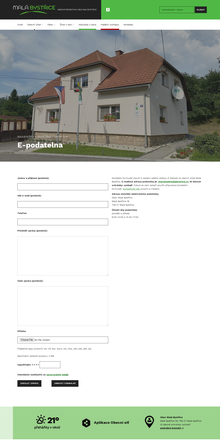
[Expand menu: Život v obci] (73, 24)
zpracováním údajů (57, 374)
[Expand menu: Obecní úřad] (42, 24)
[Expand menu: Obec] (54, 24)
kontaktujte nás (131, 189)
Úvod (20, 24)
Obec (50, 24)
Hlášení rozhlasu (110, 24)
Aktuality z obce (87, 24)
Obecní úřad (34, 24)
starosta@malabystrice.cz (173, 181)
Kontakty (128, 24)
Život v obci (66, 24)
